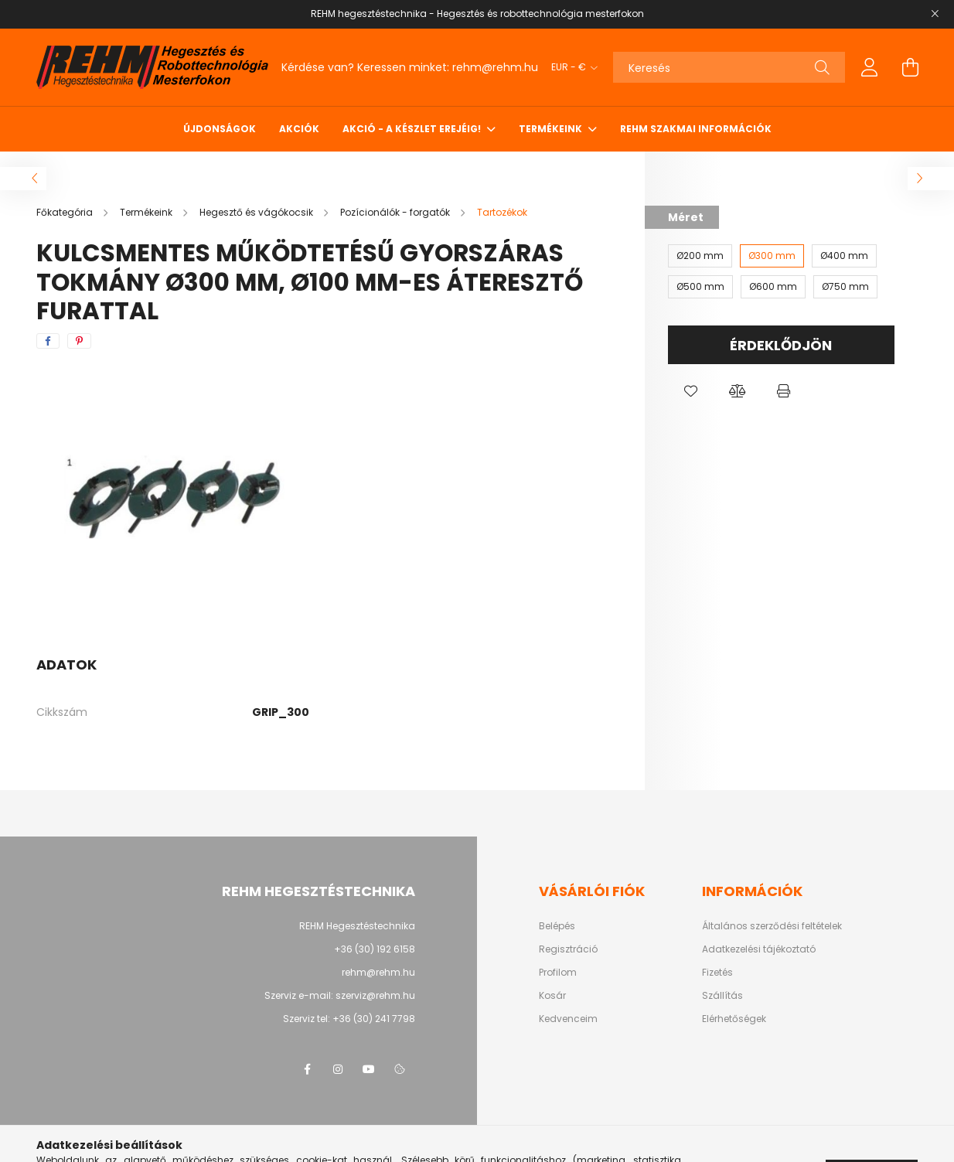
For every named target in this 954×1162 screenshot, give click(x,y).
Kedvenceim (568, 1019)
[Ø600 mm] (773, 286)
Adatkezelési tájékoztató (759, 949)
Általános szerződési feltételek (772, 926)
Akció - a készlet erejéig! (412, 128)
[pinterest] (79, 341)
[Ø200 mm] (700, 255)
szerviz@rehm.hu (375, 995)
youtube (368, 1069)
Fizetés (717, 972)
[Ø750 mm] (845, 286)
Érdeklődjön (781, 345)
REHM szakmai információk (696, 128)
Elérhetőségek (734, 1019)
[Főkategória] (65, 212)
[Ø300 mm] (772, 255)
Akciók (299, 128)
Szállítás (722, 995)
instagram (337, 1069)
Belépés (557, 926)
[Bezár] (934, 14)
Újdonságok (219, 128)
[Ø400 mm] (844, 255)
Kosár (552, 995)
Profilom (558, 972)
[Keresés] (729, 67)
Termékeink (551, 128)
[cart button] (909, 67)
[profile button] (869, 67)
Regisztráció (568, 949)
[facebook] (48, 341)
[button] (691, 391)
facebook (306, 1069)
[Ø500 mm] (700, 286)
